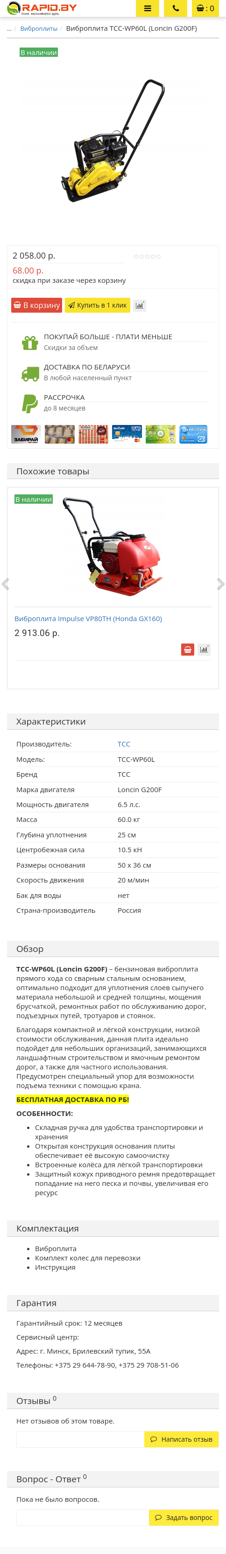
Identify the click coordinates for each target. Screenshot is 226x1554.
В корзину (37, 305)
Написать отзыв (181, 1439)
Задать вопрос (183, 1517)
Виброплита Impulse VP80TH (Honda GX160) (88, 618)
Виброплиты (38, 28)
